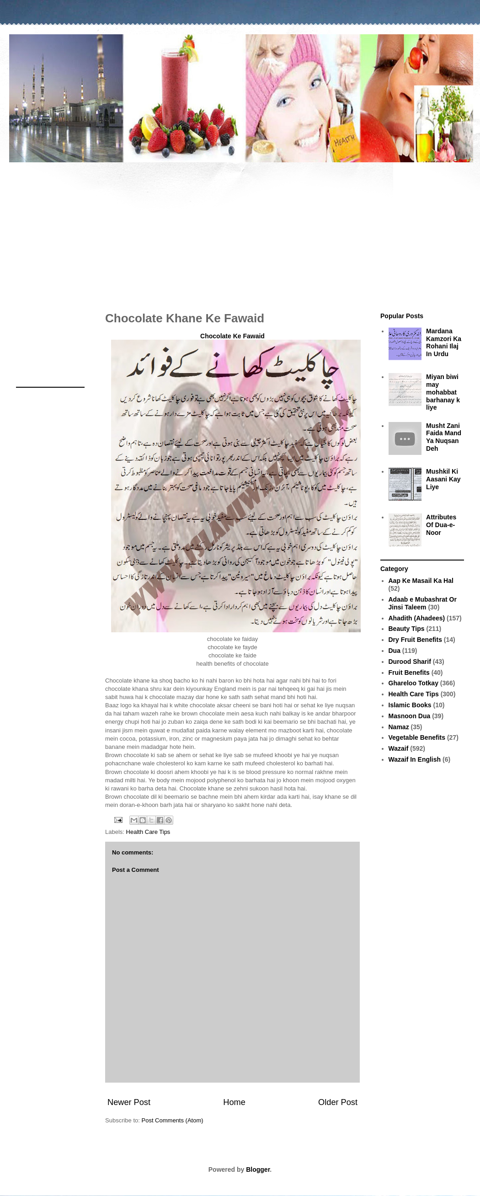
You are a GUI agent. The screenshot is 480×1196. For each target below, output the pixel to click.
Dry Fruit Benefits (415, 639)
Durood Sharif (410, 661)
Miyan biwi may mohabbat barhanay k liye (443, 392)
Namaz (399, 727)
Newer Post (128, 1102)
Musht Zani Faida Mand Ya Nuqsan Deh (443, 437)
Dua (394, 650)
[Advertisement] (240, 232)
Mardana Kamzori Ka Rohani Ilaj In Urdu (443, 342)
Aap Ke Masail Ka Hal (421, 580)
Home (234, 1102)
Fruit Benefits (409, 672)
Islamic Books (410, 705)
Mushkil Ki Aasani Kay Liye (443, 479)
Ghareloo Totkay (413, 683)
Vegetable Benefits (417, 737)
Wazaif (399, 748)
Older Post (337, 1102)
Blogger (258, 1169)
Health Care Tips (148, 831)
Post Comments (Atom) (172, 1120)
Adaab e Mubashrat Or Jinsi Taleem (423, 603)
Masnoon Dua (410, 716)
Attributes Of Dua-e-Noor (441, 524)
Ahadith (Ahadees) (417, 618)
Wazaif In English (415, 759)
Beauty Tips (407, 628)
